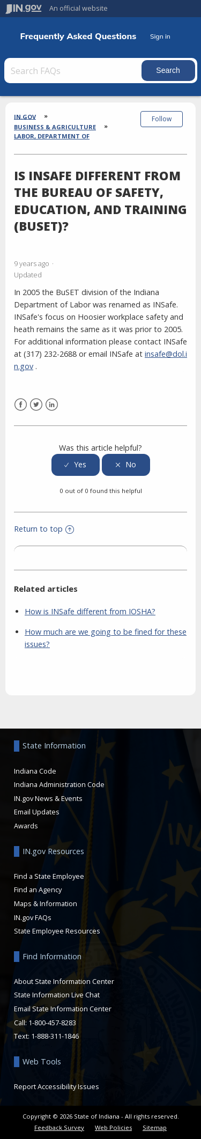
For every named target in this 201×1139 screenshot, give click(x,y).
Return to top (44, 529)
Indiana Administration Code (59, 784)
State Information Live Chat (57, 994)
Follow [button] (162, 118)
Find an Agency (38, 889)
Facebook (20, 404)
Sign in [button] (160, 36)
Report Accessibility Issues (56, 1086)
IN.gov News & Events (48, 798)
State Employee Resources (57, 931)
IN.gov (25, 116)
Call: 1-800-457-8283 (45, 1022)
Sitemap (155, 1127)
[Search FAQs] (74, 70)
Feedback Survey (59, 1127)
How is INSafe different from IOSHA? (90, 611)
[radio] (75, 465)
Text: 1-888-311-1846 (46, 1036)
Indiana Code (35, 771)
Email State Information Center (62, 1008)
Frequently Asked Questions (78, 36)
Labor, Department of (52, 136)
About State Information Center (64, 981)
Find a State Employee (49, 876)
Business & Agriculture (55, 127)
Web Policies (113, 1127)
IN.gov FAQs (32, 917)
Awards (26, 825)
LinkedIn (51, 404)
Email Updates (36, 811)
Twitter (36, 404)
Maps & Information (45, 903)
